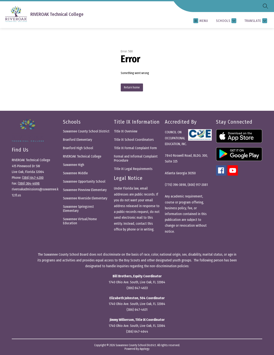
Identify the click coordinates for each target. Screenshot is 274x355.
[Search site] (265, 6)
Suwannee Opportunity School (84, 181)
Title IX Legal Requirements (133, 169)
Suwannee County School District (86, 131)
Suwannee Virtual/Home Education (80, 221)
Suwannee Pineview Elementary (85, 190)
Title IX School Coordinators (134, 140)
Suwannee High (73, 165)
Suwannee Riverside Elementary (85, 198)
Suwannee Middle (75, 173)
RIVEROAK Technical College (82, 156)
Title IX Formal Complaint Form (135, 148)
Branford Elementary (77, 140)
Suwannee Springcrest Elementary (78, 209)
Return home (132, 87)
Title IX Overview (125, 131)
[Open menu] (200, 20)
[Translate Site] (255, 20)
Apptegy (144, 349)
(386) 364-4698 (29, 183)
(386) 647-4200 (32, 178)
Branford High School (78, 148)
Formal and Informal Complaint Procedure (136, 158)
